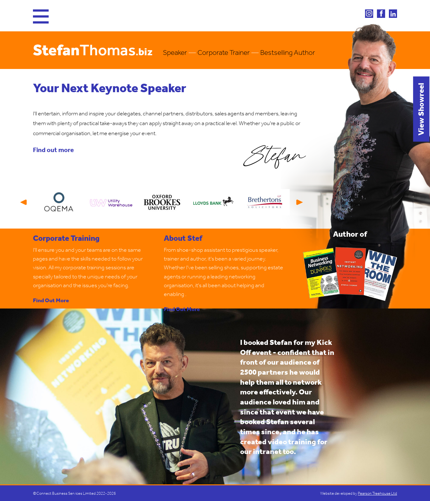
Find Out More (51, 300)
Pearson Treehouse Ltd (377, 493)
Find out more (53, 150)
